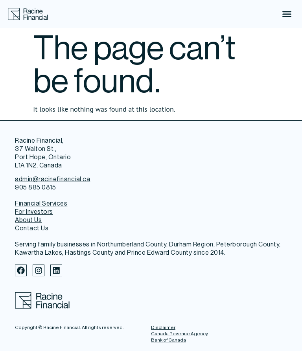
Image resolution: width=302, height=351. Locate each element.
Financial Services (41, 203)
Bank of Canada (168, 340)
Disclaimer (163, 327)
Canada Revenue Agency (179, 333)
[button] (287, 14)
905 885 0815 (35, 187)
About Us (28, 220)
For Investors (34, 211)
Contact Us (31, 228)
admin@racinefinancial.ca (52, 179)
